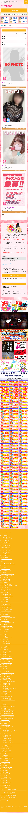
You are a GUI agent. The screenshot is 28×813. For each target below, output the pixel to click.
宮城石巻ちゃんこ (5, 537)
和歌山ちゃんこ (5, 708)
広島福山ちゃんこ (5, 756)
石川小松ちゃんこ (5, 646)
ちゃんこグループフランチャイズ (9, 796)
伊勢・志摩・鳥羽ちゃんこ (7, 697)
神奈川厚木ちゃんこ (6, 584)
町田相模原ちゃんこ (6, 583)
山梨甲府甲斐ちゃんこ (6, 657)
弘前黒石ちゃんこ (5, 544)
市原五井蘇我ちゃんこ (6, 626)
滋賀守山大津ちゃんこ (6, 735)
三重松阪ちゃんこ (5, 693)
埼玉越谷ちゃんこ (5, 608)
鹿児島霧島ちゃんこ (6, 752)
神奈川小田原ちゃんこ (6, 598)
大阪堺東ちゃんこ (5, 725)
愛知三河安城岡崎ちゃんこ (7, 673)
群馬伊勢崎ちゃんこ (6, 604)
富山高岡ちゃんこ (5, 648)
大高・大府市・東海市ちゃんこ (8, 688)
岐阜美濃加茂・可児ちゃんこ (8, 700)
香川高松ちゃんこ (5, 754)
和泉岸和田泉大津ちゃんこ (7, 714)
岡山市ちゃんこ (5, 781)
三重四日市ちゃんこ (6, 680)
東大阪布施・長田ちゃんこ (7, 715)
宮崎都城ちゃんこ (5, 761)
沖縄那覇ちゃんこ (5, 762)
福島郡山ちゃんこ (5, 556)
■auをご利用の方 (5, 265)
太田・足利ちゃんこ (6, 613)
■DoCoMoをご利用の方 (6, 263)
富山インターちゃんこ (6, 652)
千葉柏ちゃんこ (5, 625)
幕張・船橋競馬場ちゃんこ (7, 623)
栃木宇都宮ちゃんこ (6, 578)
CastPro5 (24, 808)
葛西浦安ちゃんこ (5, 620)
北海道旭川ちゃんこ (6, 547)
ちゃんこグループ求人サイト (8, 794)
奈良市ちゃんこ (5, 720)
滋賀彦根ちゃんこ (5, 705)
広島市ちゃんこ (5, 766)
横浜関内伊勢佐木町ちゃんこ (8, 564)
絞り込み (4, 36)
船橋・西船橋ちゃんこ (6, 638)
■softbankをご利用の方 (6, 266)
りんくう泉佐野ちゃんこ (7, 727)
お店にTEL (14, 10)
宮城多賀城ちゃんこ (6, 553)
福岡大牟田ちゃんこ (6, 782)
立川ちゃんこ (4, 568)
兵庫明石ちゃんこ (5, 724)
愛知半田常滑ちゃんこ (6, 698)
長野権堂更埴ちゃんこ (6, 658)
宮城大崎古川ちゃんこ (6, 541)
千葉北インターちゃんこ (7, 628)
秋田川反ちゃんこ (5, 542)
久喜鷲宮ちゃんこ (5, 615)
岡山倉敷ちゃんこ (5, 774)
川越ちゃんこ (4, 573)
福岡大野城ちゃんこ (6, 771)
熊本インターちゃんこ (6, 751)
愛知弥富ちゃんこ (5, 678)
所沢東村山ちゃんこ (6, 611)
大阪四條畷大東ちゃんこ (7, 739)
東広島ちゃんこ (5, 776)
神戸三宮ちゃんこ (5, 722)
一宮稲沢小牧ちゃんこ (6, 677)
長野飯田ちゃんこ (5, 655)
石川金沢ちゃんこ (5, 650)
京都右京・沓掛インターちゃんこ (9, 730)
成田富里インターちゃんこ (7, 574)
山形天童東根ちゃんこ (6, 539)
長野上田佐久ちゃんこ (6, 663)
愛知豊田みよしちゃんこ (7, 692)
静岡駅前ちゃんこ (5, 683)
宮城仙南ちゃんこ (5, 536)
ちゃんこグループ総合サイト (8, 792)
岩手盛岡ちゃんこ (5, 554)
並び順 (3, 42)
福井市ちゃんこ (5, 667)
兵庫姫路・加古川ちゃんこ (7, 717)
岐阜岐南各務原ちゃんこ (7, 690)
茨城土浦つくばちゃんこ (7, 596)
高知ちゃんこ (4, 772)
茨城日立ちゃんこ (5, 640)
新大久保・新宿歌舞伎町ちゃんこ (9, 586)
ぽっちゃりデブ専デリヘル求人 (8, 797)
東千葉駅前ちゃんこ (6, 571)
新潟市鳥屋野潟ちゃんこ (7, 660)
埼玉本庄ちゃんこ (5, 588)
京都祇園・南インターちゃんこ (8, 707)
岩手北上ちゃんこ (5, 549)
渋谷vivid (3, 799)
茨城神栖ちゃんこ (5, 616)
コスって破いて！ (5, 801)
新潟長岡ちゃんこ (5, 653)
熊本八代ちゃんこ (5, 777)
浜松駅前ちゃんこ (5, 687)
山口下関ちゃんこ (5, 769)
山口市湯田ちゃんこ (6, 787)
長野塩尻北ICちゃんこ (6, 662)
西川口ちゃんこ (5, 566)
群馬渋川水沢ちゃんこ (6, 594)
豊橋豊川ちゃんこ (5, 685)
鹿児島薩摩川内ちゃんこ (7, 757)
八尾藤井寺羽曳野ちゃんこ (7, 719)
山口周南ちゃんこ (5, 764)
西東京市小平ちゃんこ (6, 630)
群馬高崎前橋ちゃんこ (6, 576)
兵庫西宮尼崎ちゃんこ (6, 741)
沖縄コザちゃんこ (5, 784)
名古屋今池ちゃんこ (6, 672)
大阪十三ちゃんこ (5, 729)
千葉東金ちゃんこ (5, 593)
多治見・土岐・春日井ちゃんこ (8, 682)
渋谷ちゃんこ (4, 633)
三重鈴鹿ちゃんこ (5, 695)
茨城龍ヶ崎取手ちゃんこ (7, 610)
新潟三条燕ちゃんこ (6, 665)
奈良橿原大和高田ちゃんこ (7, 710)
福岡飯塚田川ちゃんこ (6, 767)
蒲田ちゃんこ (4, 635)
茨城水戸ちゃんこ (5, 569)
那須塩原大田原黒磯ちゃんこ (8, 618)
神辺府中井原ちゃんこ (6, 786)
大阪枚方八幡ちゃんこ (6, 732)
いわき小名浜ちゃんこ (6, 546)
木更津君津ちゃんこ (6, 589)
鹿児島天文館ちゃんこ (6, 747)
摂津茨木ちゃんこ (5, 734)
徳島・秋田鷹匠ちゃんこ (7, 759)
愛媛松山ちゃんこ (5, 745)
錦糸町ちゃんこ (5, 591)
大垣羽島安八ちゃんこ (6, 675)
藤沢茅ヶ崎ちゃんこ (6, 606)
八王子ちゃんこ (5, 636)
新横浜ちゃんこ (5, 621)
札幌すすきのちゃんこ (6, 551)
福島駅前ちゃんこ (5, 558)
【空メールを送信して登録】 (14, 276)
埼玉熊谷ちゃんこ (5, 579)
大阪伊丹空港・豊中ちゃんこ (8, 712)
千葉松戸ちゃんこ (5, 600)
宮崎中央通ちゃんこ (6, 779)
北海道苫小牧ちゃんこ (6, 559)
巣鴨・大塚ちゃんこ (6, 642)
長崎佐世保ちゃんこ (6, 749)
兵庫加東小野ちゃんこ (6, 737)
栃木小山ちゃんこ (5, 581)
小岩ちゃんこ (4, 631)
